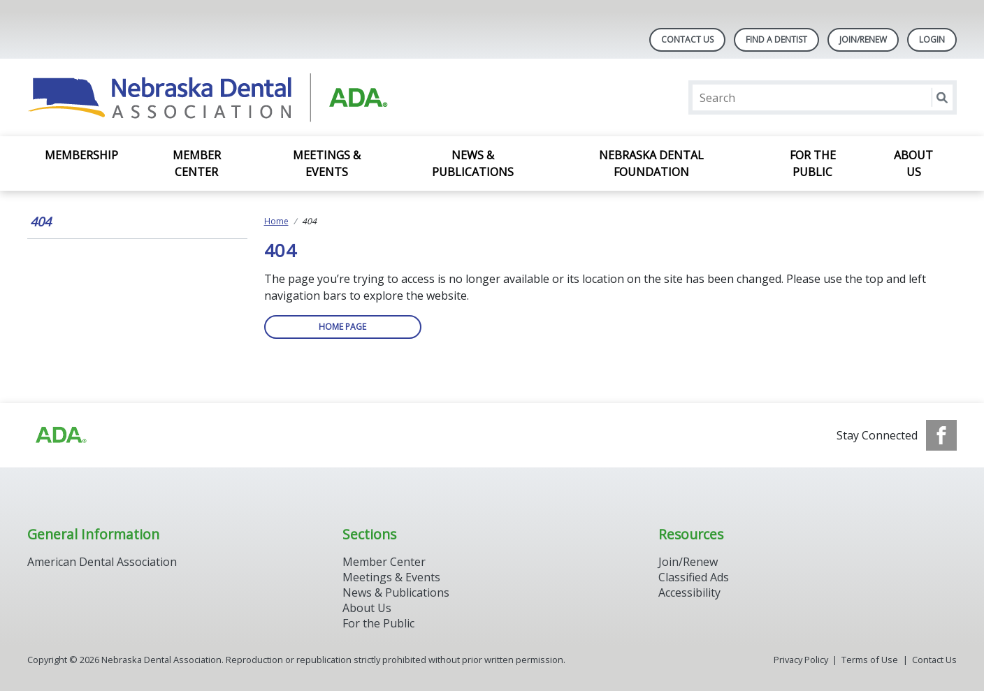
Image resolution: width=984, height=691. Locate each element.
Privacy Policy (801, 659)
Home (276, 221)
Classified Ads (693, 577)
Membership (81, 155)
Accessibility (689, 592)
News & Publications (473, 163)
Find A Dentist (776, 39)
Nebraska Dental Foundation (651, 163)
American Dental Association (102, 561)
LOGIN (932, 39)
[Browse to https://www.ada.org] (60, 435)
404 (40, 221)
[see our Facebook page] (941, 435)
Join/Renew (863, 39)
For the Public (813, 163)
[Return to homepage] (208, 97)
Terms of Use (869, 659)
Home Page (342, 327)
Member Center (197, 163)
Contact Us (687, 39)
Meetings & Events (327, 163)
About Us (913, 163)
